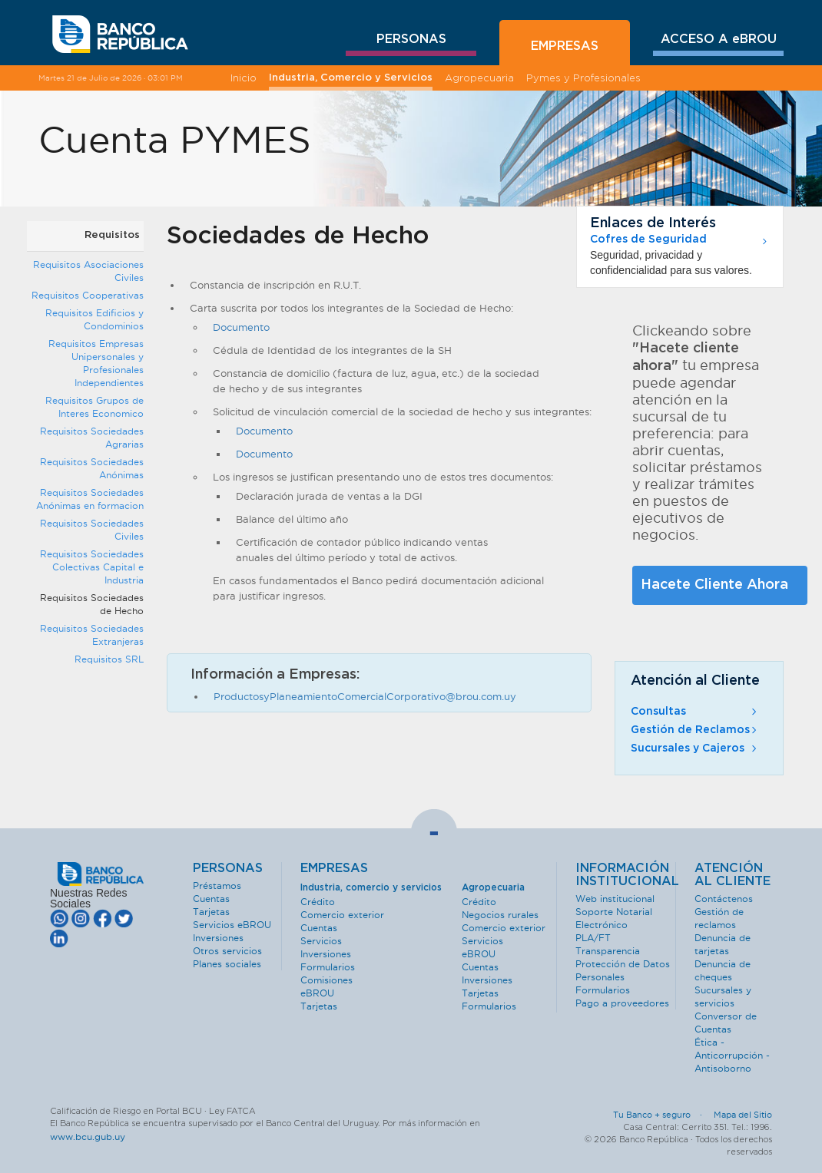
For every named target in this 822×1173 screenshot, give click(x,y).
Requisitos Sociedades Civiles (92, 529)
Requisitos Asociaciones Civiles (88, 271)
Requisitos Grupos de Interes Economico (94, 406)
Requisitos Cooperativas (87, 295)
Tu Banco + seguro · (662, 1114)
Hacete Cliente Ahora (714, 585)
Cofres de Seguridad (648, 239)
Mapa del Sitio (743, 1114)
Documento (241, 327)
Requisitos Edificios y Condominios (94, 319)
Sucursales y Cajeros (695, 748)
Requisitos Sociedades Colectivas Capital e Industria (92, 567)
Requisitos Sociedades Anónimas (92, 468)
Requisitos (112, 235)
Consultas (695, 711)
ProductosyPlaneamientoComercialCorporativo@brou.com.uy (365, 696)
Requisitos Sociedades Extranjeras (92, 634)
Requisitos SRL (109, 659)
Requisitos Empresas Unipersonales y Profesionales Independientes (96, 363)
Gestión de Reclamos (695, 730)
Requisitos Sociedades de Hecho (92, 604)
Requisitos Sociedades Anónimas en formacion (90, 499)
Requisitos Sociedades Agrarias (92, 437)
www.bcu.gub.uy (87, 1137)
